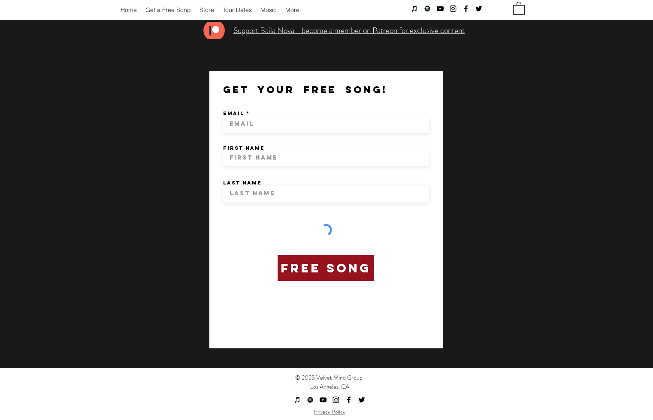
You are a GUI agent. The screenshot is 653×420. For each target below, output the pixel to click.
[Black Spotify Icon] (427, 8)
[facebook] (466, 8)
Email (233, 113)
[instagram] (453, 8)
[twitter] (479, 8)
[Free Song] (326, 268)
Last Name (242, 183)
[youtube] (440, 8)
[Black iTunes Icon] (414, 8)
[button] (519, 8)
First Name (244, 148)
